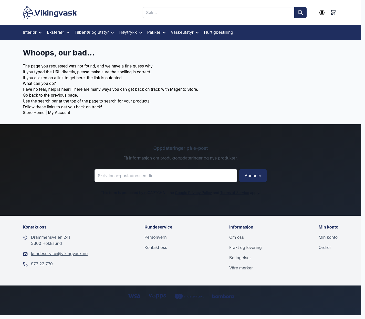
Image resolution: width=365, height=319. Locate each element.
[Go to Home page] (50, 13)
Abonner (253, 175)
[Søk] (300, 12)
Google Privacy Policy (193, 192)
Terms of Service (234, 192)
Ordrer (325, 247)
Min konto (328, 237)
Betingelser (240, 257)
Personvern (155, 237)
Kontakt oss (155, 247)
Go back (30, 95)
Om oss (236, 237)
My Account (59, 112)
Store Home (34, 112)
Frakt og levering (245, 247)
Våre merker (241, 267)
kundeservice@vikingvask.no (59, 253)
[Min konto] (322, 12)
